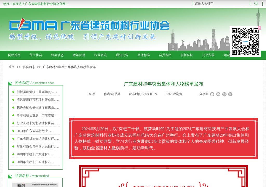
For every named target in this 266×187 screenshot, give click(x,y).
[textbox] (221, 3)
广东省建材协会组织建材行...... (38, 139)
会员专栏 (165, 55)
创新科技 (187, 55)
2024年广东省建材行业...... (34, 131)
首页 (11, 67)
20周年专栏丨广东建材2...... (35, 154)
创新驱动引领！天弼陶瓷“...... (37, 92)
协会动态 (57, 55)
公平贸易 (208, 55)
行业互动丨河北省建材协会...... (38, 123)
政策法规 (79, 55)
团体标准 (143, 55)
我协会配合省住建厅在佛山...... (38, 107)
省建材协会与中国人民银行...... (38, 146)
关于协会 (36, 55)
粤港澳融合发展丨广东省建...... (38, 115)
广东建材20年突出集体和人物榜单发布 (69, 67)
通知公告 (122, 55)
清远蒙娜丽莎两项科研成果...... (38, 100)
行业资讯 (100, 55)
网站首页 (14, 55)
